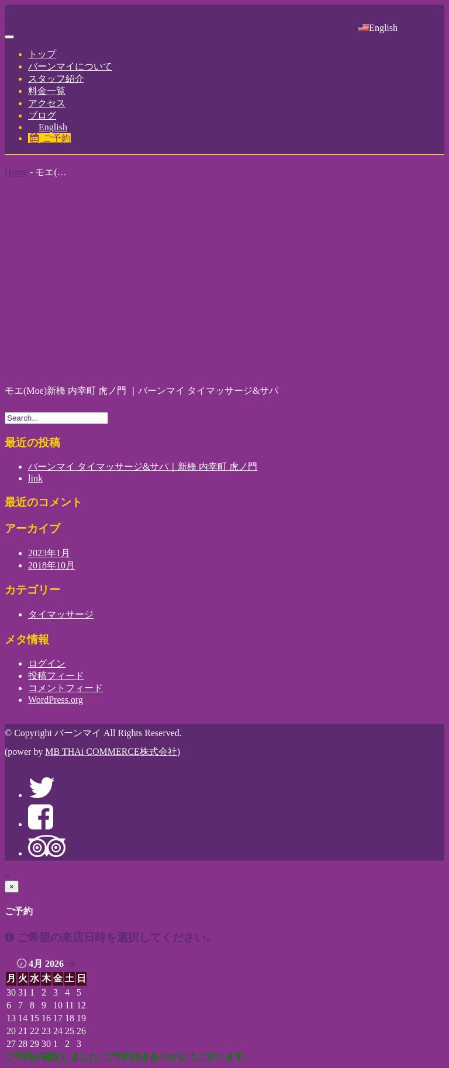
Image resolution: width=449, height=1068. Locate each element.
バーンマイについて (70, 66)
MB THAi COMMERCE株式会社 (111, 752)
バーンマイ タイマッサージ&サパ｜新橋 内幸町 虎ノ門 (142, 466)
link (35, 478)
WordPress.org (55, 700)
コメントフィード (65, 688)
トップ (42, 54)
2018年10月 (51, 565)
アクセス (46, 103)
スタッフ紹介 (56, 79)
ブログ (42, 115)
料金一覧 (46, 91)
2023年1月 (49, 553)
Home (16, 172)
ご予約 (49, 138)
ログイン (46, 663)
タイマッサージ (61, 614)
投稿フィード (56, 676)
